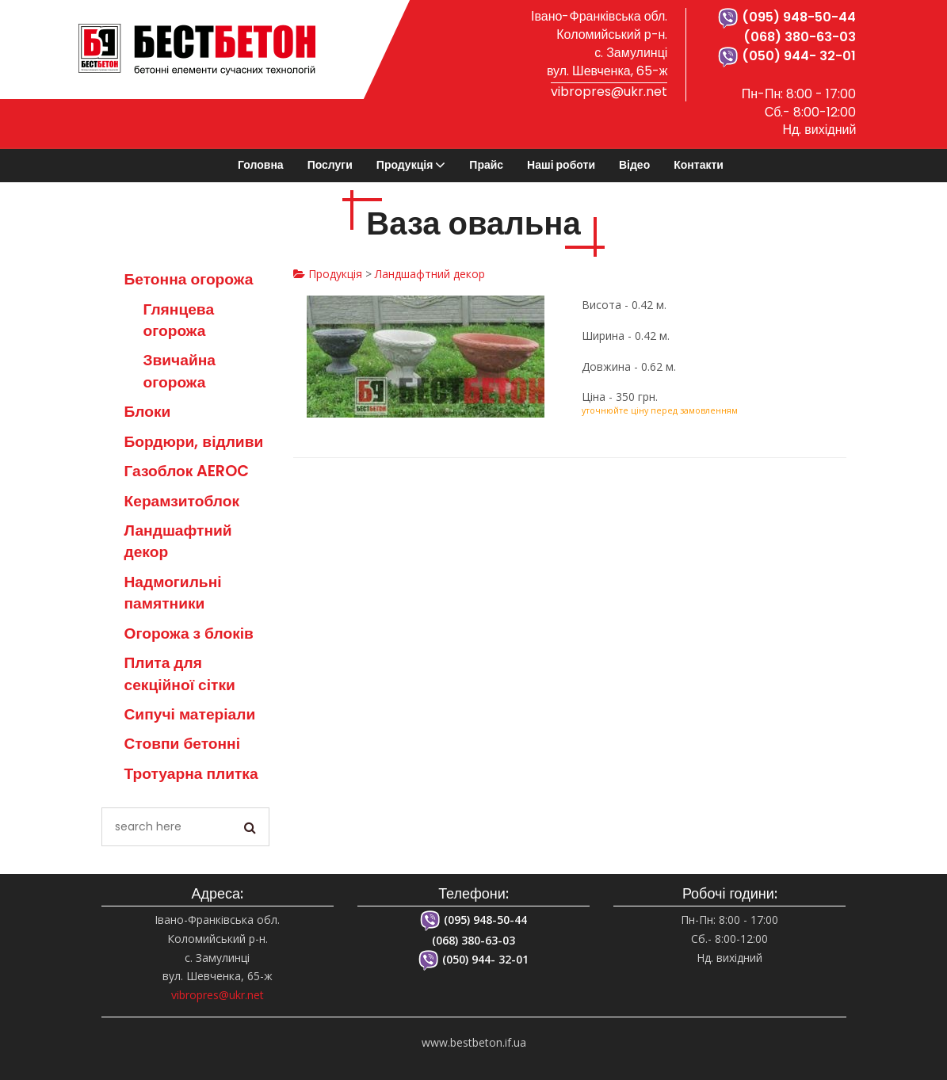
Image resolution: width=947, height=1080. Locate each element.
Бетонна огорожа (189, 279)
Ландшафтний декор (430, 273)
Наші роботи (561, 165)
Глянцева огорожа (179, 320)
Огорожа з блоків (189, 633)
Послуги (330, 165)
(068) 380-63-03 (799, 37)
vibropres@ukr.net (609, 91)
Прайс (486, 165)
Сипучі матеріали (190, 714)
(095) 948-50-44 (787, 17)
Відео (634, 165)
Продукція (404, 165)
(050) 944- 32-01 (787, 56)
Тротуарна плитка (191, 773)
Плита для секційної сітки (179, 673)
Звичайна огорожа (179, 370)
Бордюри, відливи (194, 441)
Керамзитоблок (182, 501)
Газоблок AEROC (187, 471)
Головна (261, 165)
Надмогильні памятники (173, 592)
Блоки (147, 411)
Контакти (699, 165)
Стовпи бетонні (182, 743)
